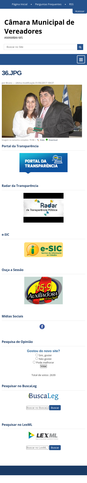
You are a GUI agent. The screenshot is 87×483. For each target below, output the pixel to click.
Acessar (79, 11)
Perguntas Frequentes (48, 4)
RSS (71, 4)
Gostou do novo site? (43, 351)
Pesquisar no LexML (17, 425)
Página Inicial (19, 4)
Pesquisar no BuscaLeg (19, 386)
